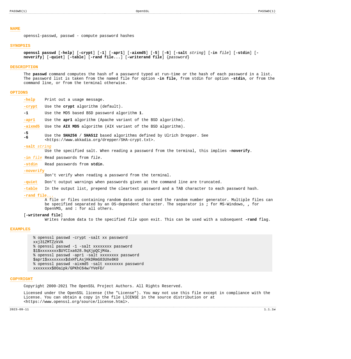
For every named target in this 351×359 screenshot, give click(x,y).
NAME (15, 30)
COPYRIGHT (21, 313)
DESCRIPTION (24, 73)
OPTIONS (19, 101)
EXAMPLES (20, 256)
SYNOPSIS (20, 49)
